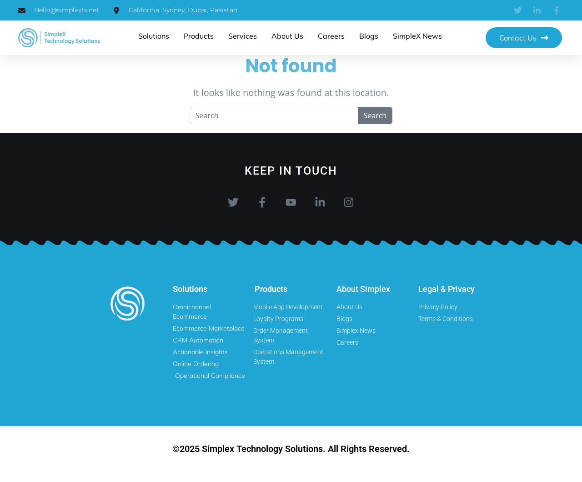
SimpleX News (417, 35)
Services (242, 35)
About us (287, 35)
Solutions (153, 35)
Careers (331, 35)
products (199, 35)
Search (375, 115)
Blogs (368, 35)
